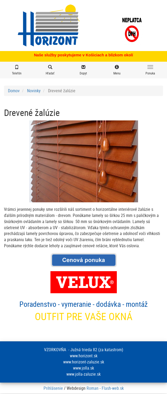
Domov (14, 91)
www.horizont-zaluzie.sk (83, 362)
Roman (93, 388)
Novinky (34, 91)
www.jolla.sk (83, 368)
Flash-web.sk (113, 388)
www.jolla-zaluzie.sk (83, 374)
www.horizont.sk (83, 356)
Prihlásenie (53, 388)
